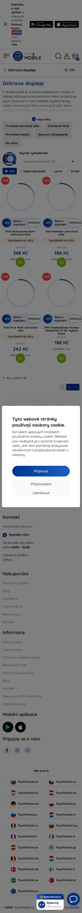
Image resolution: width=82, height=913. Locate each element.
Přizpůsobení (41, 484)
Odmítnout (41, 493)
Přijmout (41, 471)
